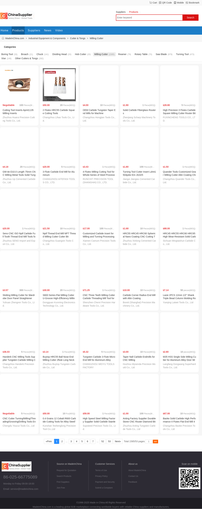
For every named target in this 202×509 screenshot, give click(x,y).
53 (109, 441)
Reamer (122, 54)
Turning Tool (182, 54)
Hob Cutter (80, 54)
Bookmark (194, 2)
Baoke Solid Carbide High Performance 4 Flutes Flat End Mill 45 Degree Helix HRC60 (179, 421)
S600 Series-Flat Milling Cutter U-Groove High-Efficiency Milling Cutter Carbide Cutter (59, 298)
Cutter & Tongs (77, 38)
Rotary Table (141, 54)
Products (134, 12)
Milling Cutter (96, 38)
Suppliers (121, 12)
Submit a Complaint (104, 488)
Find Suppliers (63, 482)
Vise (3, 58)
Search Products (64, 476)
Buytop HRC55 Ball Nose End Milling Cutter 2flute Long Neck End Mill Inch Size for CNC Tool (59, 359)
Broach (24, 54)
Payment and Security (105, 482)
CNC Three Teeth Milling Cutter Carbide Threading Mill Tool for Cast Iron (99, 298)
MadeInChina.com (14, 38)
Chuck (40, 54)
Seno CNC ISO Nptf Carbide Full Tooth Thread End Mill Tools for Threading (19, 236)
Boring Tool (7, 54)
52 (102, 441)
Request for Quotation (66, 470)
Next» (118, 441)
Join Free (61, 488)
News (47, 30)
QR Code (167, 2)
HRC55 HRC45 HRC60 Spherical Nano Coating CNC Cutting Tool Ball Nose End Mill (139, 236)
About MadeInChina (137, 470)
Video (59, 30)
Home (4, 30)
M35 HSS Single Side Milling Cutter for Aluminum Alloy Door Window (179, 359)
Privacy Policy (101, 476)
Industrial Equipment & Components (47, 38)
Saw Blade (161, 54)
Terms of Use (101, 470)
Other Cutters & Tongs (26, 58)
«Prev (48, 441)
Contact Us (133, 476)
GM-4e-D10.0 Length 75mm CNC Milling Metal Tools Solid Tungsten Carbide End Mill (19, 174)
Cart (155, 2)
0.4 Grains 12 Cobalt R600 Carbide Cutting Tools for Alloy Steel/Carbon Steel (59, 421)
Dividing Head (59, 54)
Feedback (132, 482)
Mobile (180, 2)
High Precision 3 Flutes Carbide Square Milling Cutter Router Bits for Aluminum (179, 113)
